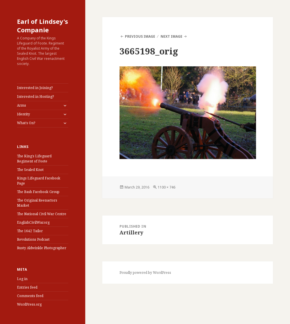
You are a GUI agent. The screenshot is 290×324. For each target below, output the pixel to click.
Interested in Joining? (35, 87)
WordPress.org (29, 304)
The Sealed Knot (30, 169)
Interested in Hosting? (35, 96)
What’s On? (26, 122)
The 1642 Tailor (30, 230)
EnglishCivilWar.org (33, 222)
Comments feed (30, 295)
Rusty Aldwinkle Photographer (41, 247)
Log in (22, 278)
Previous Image (140, 36)
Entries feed (27, 287)
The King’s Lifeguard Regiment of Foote (34, 159)
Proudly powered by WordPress (145, 272)
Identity (23, 114)
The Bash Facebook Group (38, 191)
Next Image (171, 36)
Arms (21, 105)
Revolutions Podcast (33, 239)
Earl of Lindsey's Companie (42, 25)
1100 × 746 (166, 187)
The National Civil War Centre (41, 213)
